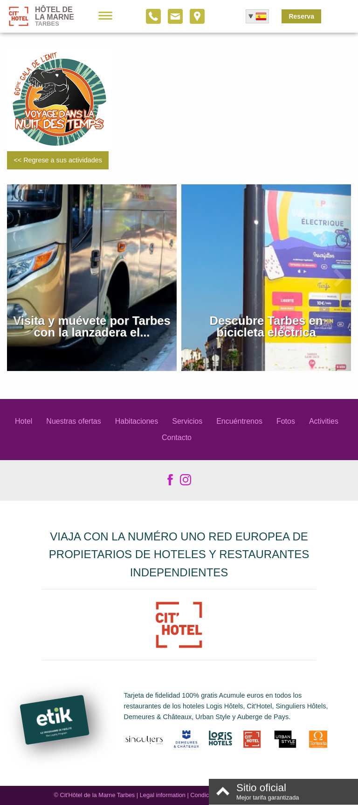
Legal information (163, 794)
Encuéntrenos (239, 421)
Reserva (301, 16)
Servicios (187, 421)
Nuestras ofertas (73, 421)
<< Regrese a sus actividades (58, 160)
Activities (323, 421)
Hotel (23, 421)
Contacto (177, 437)
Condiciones (206, 794)
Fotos (285, 421)
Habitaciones (136, 421)
